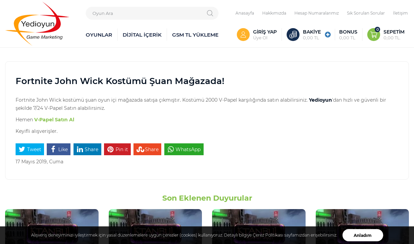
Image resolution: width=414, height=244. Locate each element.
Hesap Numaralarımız (316, 13)
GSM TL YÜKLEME (195, 34)
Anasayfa (244, 13)
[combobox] (152, 13)
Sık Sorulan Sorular (366, 13)
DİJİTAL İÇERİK (142, 34)
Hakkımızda (274, 13)
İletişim (400, 13)
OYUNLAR (99, 34)
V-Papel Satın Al (54, 119)
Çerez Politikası (268, 235)
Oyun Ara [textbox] (102, 13)
